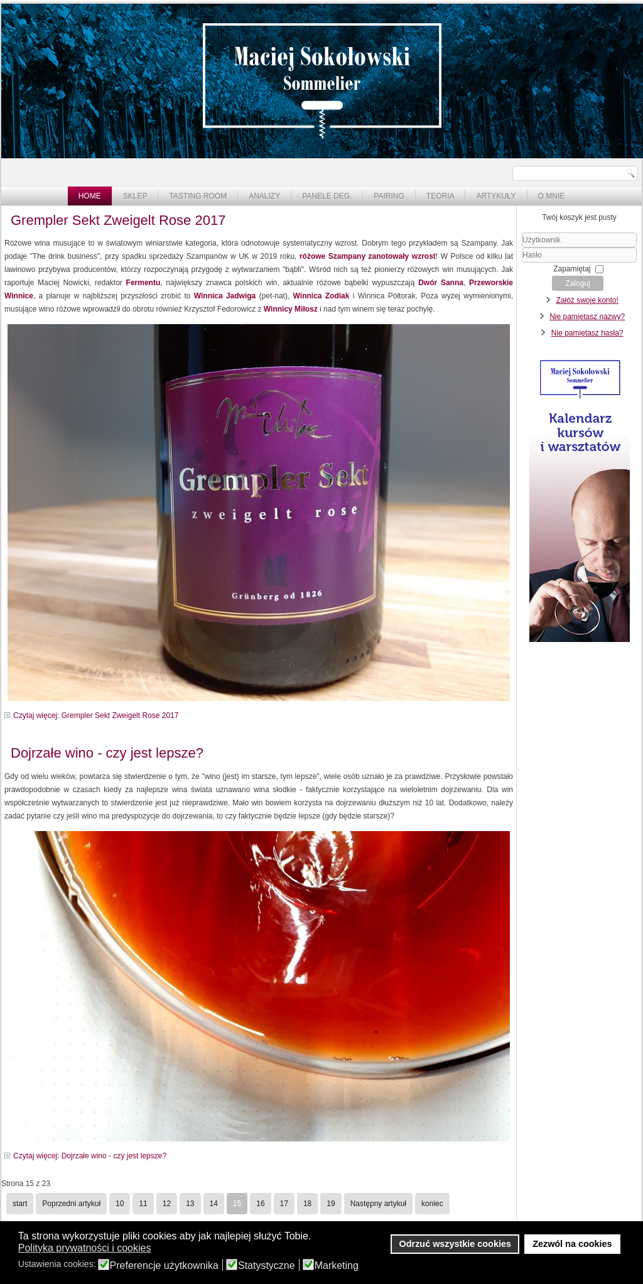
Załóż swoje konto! (587, 300)
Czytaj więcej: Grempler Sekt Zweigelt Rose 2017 (95, 715)
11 (143, 1203)
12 (167, 1203)
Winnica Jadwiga (225, 295)
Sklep (135, 196)
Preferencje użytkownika (164, 1266)
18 (307, 1203)
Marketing (337, 1266)
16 (260, 1203)
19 (331, 1203)
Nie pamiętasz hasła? (587, 333)
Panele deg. (327, 196)
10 (120, 1203)
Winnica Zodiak (321, 295)
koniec (432, 1203)
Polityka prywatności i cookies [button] (84, 1248)
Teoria (440, 196)
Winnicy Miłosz (291, 309)
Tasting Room (198, 196)
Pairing (389, 196)
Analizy (264, 196)
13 (190, 1203)
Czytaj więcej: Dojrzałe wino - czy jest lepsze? (89, 1155)
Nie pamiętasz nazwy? (587, 316)
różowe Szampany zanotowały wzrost (368, 256)
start (20, 1203)
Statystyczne (266, 1266)
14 (214, 1203)
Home (89, 196)
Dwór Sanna (440, 282)
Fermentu (143, 282)
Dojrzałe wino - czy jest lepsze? (107, 753)
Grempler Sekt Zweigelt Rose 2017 (118, 220)
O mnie (551, 196)
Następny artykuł (378, 1203)
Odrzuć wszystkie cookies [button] (455, 1244)
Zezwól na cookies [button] (572, 1244)
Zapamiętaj (571, 268)
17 (284, 1203)
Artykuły (496, 196)
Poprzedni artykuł (71, 1203)
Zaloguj (577, 283)
